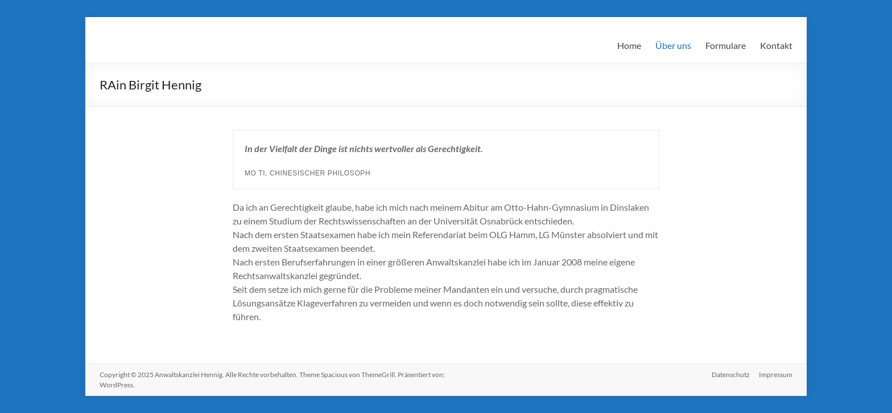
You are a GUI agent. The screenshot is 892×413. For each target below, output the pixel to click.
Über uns (673, 45)
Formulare (725, 45)
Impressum (775, 374)
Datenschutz (731, 374)
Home (629, 45)
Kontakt (776, 45)
